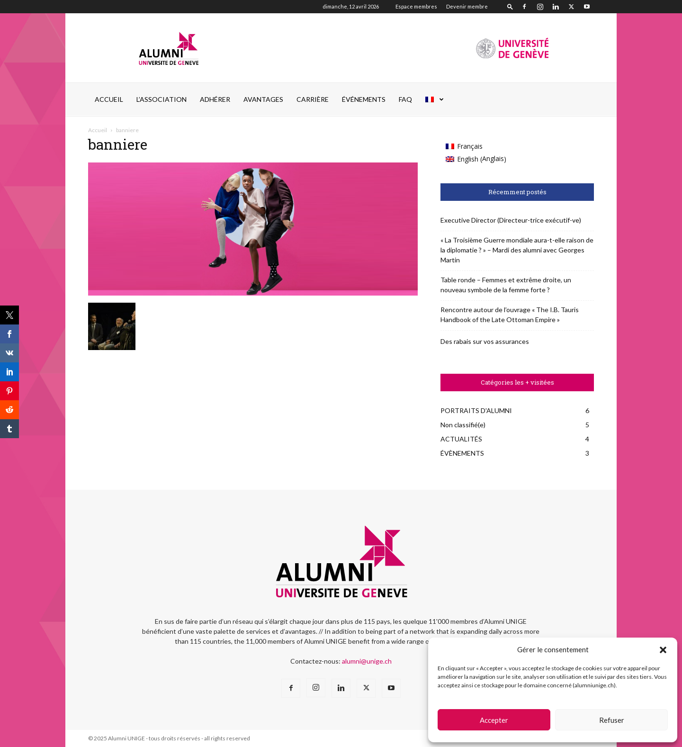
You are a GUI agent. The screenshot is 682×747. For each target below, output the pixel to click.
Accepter (494, 720)
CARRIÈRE (312, 99)
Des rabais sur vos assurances (484, 341)
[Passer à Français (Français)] (476, 146)
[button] (663, 650)
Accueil (109, 99)
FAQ (405, 99)
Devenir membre (467, 6)
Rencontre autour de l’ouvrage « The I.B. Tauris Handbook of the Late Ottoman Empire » (509, 315)
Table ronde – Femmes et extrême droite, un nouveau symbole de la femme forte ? (505, 285)
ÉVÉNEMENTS (364, 99)
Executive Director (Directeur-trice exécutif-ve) (510, 220)
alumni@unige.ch (367, 661)
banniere (117, 144)
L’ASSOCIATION (161, 99)
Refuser (611, 720)
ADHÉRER (215, 99)
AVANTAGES (263, 99)
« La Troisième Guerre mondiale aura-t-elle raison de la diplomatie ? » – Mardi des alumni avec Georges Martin (516, 250)
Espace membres (416, 6)
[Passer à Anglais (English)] (476, 159)
